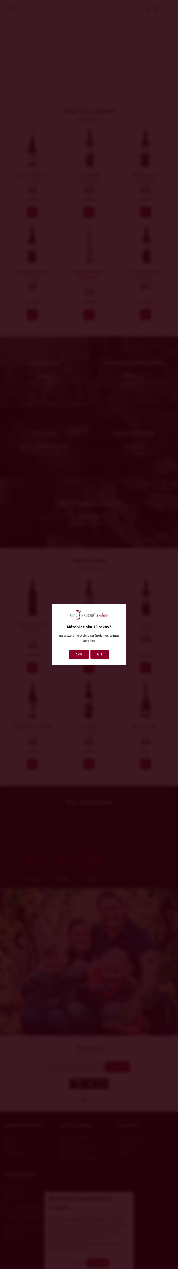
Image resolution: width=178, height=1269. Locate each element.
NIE (99, 654)
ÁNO (79, 654)
